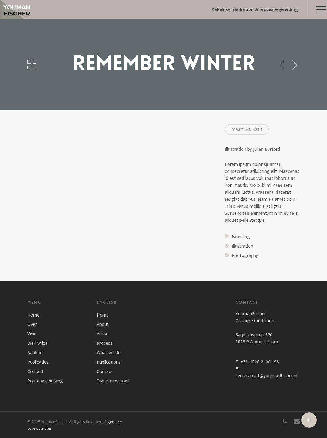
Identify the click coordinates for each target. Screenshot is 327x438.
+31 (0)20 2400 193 (259, 361)
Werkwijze (37, 343)
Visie (31, 334)
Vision (102, 334)
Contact (35, 371)
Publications (109, 362)
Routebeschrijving (45, 381)
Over (32, 324)
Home (33, 315)
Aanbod (35, 352)
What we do (109, 352)
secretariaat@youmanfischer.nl (266, 375)
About (103, 324)
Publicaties (38, 362)
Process (104, 343)
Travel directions (113, 381)
